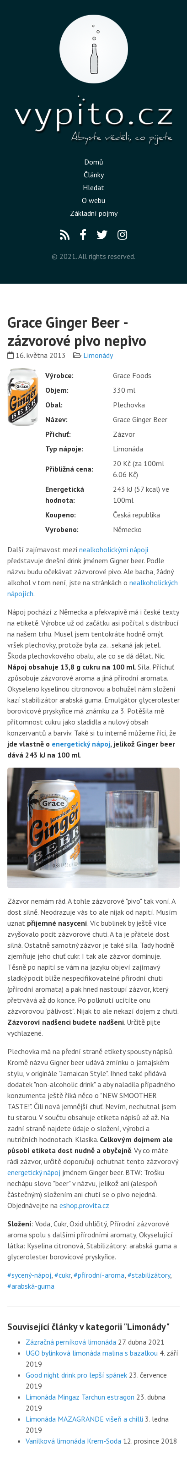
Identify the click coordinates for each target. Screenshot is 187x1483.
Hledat (93, 187)
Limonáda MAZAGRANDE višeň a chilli (84, 1418)
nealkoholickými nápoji (113, 549)
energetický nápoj (81, 743)
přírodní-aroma (101, 1275)
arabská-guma (32, 1286)
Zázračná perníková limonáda (71, 1341)
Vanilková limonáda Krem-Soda (73, 1440)
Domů (93, 161)
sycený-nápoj (31, 1275)
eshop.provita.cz (84, 1205)
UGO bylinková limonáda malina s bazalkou (92, 1352)
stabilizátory (151, 1275)
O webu (93, 200)
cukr (64, 1275)
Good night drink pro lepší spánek (76, 1374)
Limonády (98, 355)
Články (94, 174)
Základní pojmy (94, 213)
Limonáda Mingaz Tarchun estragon (80, 1396)
